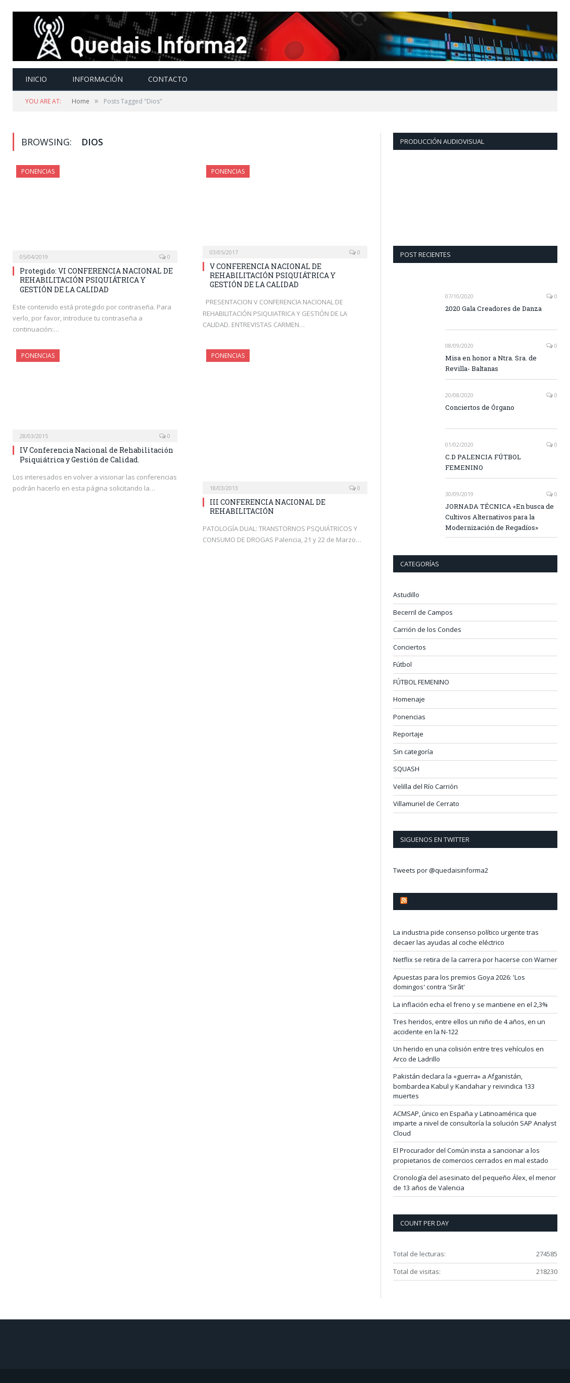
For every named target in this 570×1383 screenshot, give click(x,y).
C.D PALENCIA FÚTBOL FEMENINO (483, 462)
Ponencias (38, 171)
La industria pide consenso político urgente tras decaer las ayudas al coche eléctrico (466, 937)
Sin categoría (413, 751)
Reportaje (408, 733)
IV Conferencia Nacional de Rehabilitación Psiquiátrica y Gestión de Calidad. (96, 454)
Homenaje (409, 699)
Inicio (36, 79)
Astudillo (406, 594)
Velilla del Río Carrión (425, 786)
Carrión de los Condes (427, 629)
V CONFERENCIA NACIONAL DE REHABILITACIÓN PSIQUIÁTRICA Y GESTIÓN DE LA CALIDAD (273, 275)
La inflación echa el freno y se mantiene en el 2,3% (470, 1004)
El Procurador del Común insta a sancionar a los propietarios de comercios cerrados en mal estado (470, 1155)
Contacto (167, 79)
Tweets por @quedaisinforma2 (440, 870)
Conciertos (409, 647)
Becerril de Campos (423, 612)
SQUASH (406, 768)
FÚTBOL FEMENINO (421, 681)
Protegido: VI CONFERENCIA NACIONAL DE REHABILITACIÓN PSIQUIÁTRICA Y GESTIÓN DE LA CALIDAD (96, 280)
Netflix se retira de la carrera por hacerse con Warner (475, 959)
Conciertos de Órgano (479, 407)
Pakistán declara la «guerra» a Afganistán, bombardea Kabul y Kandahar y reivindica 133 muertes (464, 1086)
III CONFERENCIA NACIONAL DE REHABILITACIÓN (267, 506)
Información (97, 79)
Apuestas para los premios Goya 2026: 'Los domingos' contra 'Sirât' (459, 982)
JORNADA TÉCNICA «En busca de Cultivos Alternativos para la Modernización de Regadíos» (499, 517)
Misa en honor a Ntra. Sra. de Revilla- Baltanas (491, 363)
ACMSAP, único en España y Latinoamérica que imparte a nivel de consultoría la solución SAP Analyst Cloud (474, 1123)
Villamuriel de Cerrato (426, 803)
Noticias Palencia (438, 901)
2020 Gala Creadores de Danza (493, 308)
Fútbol (402, 664)
